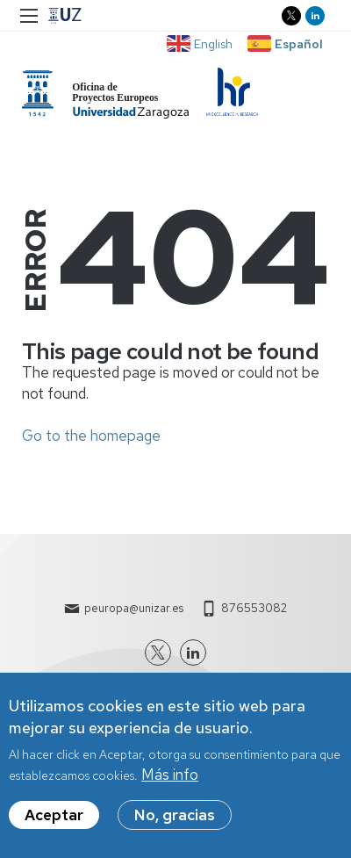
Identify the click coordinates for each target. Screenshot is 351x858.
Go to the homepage (91, 435)
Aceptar (54, 823)
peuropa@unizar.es (133, 608)
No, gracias (174, 823)
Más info (169, 783)
